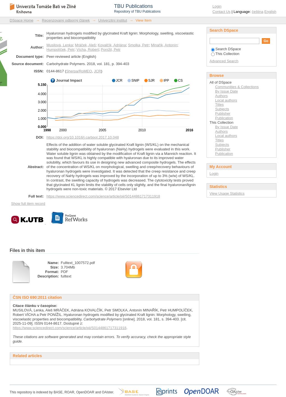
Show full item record (28, 203)
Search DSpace (226, 49)
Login (216, 6)
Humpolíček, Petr (61, 49)
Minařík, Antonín (164, 45)
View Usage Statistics (227, 193)
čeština (257, 12)
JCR (97, 71)
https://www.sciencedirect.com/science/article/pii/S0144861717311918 (103, 196)
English (270, 12)
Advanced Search (224, 61)
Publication (224, 118)
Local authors (226, 100)
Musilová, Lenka (60, 45)
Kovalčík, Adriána (112, 45)
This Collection (225, 54)
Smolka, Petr (138, 45)
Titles (219, 104)
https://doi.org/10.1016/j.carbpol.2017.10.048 (83, 137)
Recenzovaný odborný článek (66, 20)
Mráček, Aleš (85, 45)
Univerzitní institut (112, 20)
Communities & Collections (237, 87)
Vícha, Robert (87, 49)
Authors (221, 96)
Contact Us (221, 12)
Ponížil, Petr (110, 49)
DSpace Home (22, 20)
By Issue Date (226, 91)
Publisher (222, 113)
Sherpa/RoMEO (79, 71)
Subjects (222, 109)
